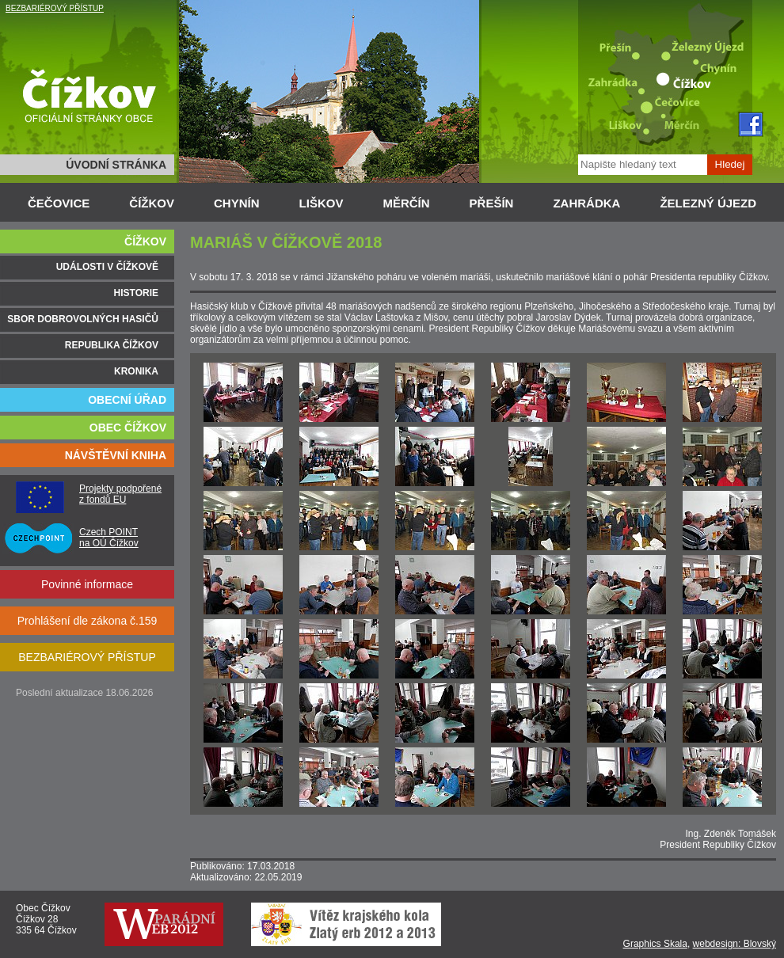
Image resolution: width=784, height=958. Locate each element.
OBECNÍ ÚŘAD (127, 399)
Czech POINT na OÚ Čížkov (109, 538)
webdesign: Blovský (734, 943)
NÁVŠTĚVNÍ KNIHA (115, 455)
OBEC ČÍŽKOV (127, 427)
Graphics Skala (655, 943)
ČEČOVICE (58, 203)
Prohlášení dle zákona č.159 (87, 620)
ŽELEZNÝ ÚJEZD (708, 203)
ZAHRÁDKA (586, 203)
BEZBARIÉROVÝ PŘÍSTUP (55, 8)
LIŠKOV (321, 203)
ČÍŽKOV (151, 203)
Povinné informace (87, 584)
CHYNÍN (237, 203)
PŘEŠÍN (492, 203)
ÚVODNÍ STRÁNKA (116, 164)
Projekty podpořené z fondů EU (120, 494)
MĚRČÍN (405, 203)
